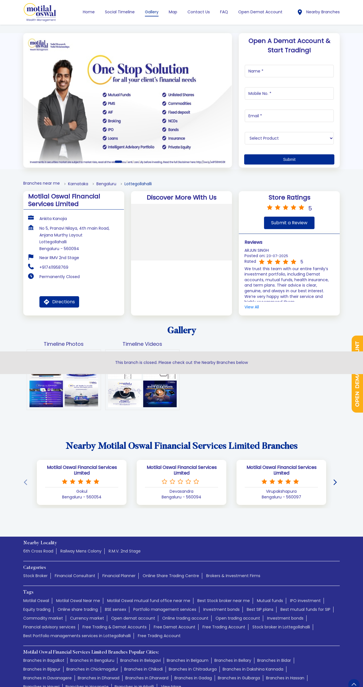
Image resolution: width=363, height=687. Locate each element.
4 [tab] (139, 162)
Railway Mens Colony (81, 551)
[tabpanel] (128, 100)
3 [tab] (133, 162)
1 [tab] (118, 162)
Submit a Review (289, 222)
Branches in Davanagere (47, 678)
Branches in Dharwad (98, 678)
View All (251, 307)
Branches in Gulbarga (239, 678)
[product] (289, 138)
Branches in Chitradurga (193, 669)
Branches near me (41, 183)
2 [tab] (127, 162)
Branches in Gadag (193, 678)
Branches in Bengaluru (92, 660)
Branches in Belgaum (187, 660)
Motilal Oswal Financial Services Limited (82, 470)
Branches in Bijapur (41, 669)
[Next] (336, 482)
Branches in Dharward (146, 678)
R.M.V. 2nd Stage (125, 551)
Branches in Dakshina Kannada (253, 669)
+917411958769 (53, 267)
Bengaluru (106, 184)
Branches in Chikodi (143, 669)
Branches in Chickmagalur (92, 669)
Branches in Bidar (274, 660)
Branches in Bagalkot (43, 660)
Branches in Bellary (232, 660)
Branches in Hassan (285, 678)
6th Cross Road (38, 551)
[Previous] (26, 482)
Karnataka (78, 184)
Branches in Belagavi (140, 660)
